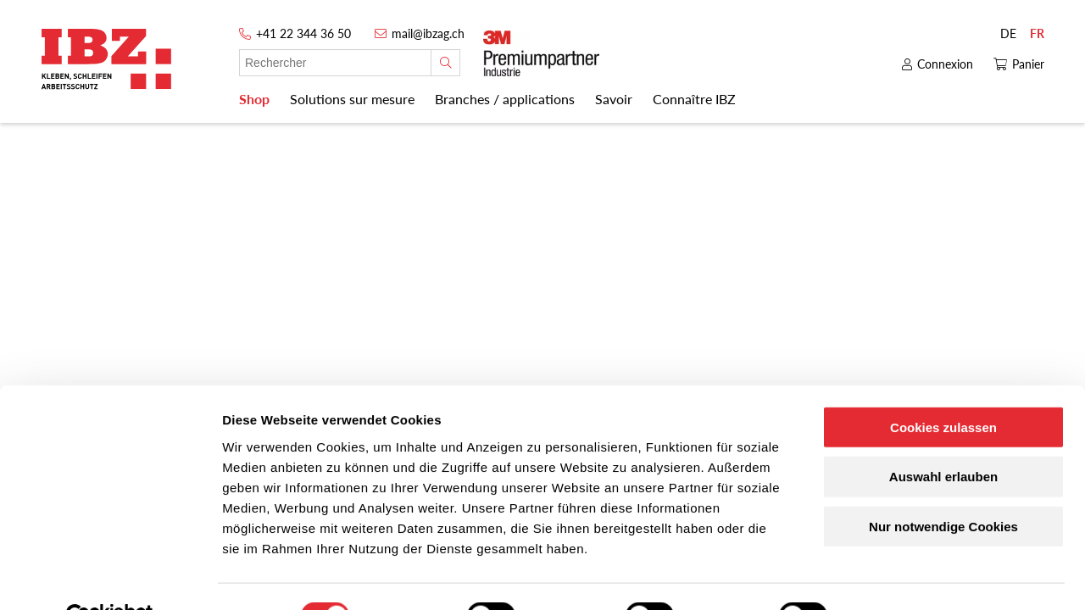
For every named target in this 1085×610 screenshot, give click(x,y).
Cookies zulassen (943, 387)
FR (1037, 33)
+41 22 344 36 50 (303, 33)
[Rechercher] (445, 62)
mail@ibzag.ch (428, 33)
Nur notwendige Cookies (943, 487)
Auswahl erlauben (943, 437)
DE (1008, 33)
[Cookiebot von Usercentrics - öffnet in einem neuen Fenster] (110, 577)
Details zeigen (901, 576)
